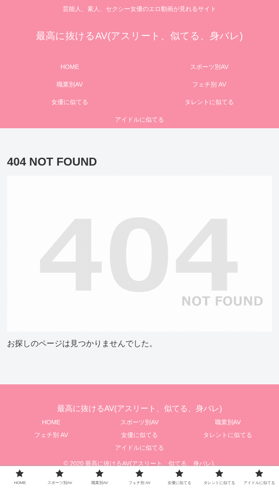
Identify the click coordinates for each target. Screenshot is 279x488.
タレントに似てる (227, 434)
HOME (51, 422)
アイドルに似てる (139, 447)
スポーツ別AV (139, 422)
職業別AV (228, 422)
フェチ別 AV (51, 434)
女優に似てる (139, 434)
